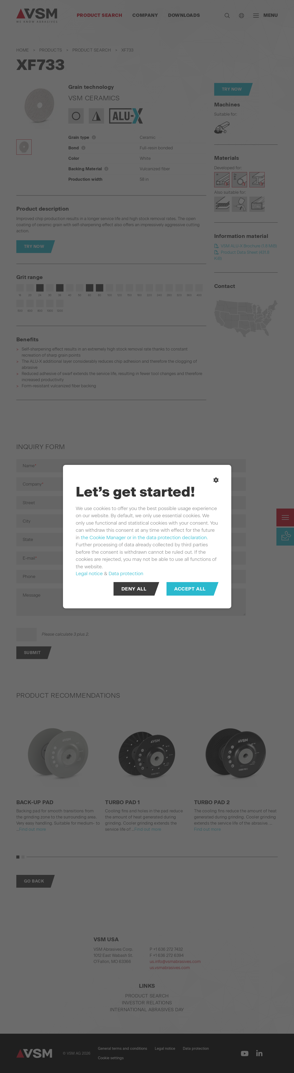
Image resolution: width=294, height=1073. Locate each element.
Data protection (126, 573)
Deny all (133, 589)
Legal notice (89, 573)
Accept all (190, 589)
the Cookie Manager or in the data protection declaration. (144, 537)
